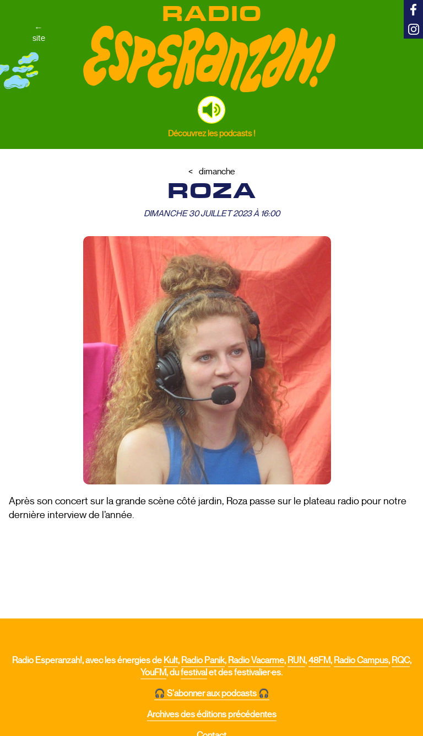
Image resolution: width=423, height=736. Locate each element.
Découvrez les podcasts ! (212, 133)
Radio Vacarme (256, 660)
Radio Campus (361, 660)
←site (38, 32)
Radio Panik (203, 660)
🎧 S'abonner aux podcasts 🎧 (211, 693)
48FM (319, 660)
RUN (296, 660)
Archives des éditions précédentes (211, 714)
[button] (211, 110)
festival (194, 672)
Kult (171, 660)
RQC (401, 660)
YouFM (153, 672)
